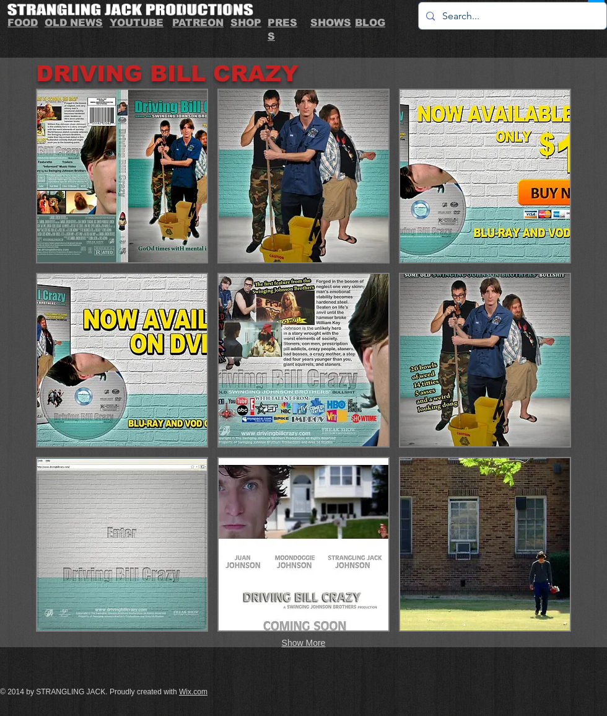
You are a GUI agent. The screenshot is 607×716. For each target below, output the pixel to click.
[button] (122, 176)
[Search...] (511, 15)
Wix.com (193, 691)
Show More (304, 643)
